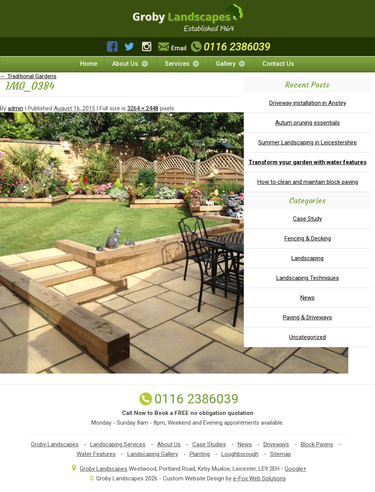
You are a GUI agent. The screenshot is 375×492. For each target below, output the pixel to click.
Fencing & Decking (307, 238)
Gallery (231, 63)
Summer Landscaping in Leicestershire (307, 142)
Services (182, 63)
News (307, 297)
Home (88, 63)
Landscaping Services (118, 444)
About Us (130, 63)
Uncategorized (307, 337)
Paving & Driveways (307, 317)
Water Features (96, 454)
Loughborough (240, 454)
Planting (200, 454)
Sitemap (280, 454)
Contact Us (278, 63)
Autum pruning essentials (307, 122)
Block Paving (317, 444)
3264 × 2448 (142, 108)
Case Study (307, 218)
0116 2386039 (229, 46)
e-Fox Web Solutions (259, 478)
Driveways (276, 444)
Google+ (296, 468)
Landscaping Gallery (152, 454)
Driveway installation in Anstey (307, 102)
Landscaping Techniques (307, 277)
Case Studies (209, 444)
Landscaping (307, 258)
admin (15, 108)
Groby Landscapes (55, 444)
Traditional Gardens (28, 76)
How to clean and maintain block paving (307, 181)
